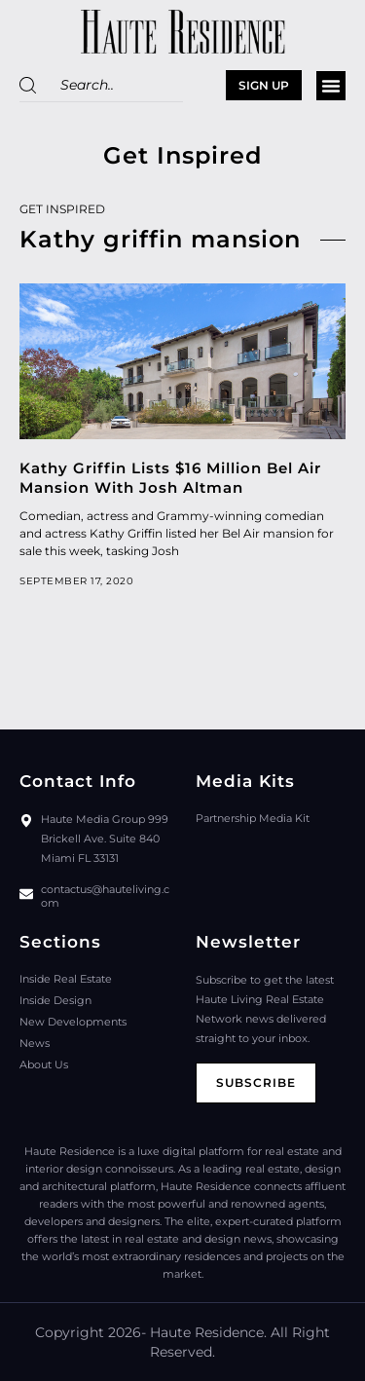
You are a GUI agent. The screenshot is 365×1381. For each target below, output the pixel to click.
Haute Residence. (208, 1332)
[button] (331, 85)
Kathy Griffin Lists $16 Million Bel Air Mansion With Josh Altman (170, 478)
